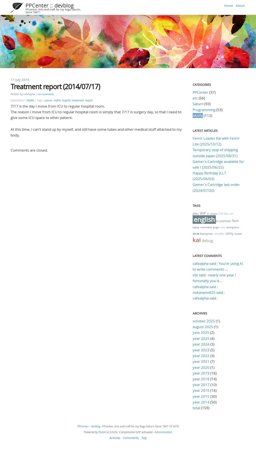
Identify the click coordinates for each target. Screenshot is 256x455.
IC (208, 213)
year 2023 (201, 349)
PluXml (102, 432)
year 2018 (201, 378)
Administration (163, 432)
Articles (115, 438)
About (240, 5)
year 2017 (201, 384)
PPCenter (200, 92)
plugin (216, 227)
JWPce (196, 213)
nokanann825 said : (209, 292)
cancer (48, 100)
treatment (78, 100)
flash (235, 221)
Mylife (30, 100)
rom (222, 227)
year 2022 (201, 355)
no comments (46, 94)
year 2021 (201, 361)
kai (197, 240)
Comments (131, 438)
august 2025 (203, 326)
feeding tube (206, 234)
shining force (232, 227)
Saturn (198, 103)
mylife (57, 100)
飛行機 (196, 234)
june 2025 (201, 332)
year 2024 (201, 344)
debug (207, 240)
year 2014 (201, 402)
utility (229, 233)
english (66, 100)
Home (228, 5)
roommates (206, 227)
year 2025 (201, 338)
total (197, 407)
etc (195, 98)
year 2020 (201, 367)
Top (144, 438)
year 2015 (201, 396)
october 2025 (204, 321)
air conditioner (223, 221)
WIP (203, 213)
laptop (196, 227)
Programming (204, 109)
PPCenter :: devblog (50, 5)
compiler (219, 233)
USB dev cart (225, 213)
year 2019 (201, 373)
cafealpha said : (205, 286)
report (88, 100)
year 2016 (201, 390)
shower (238, 234)
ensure (213, 213)
